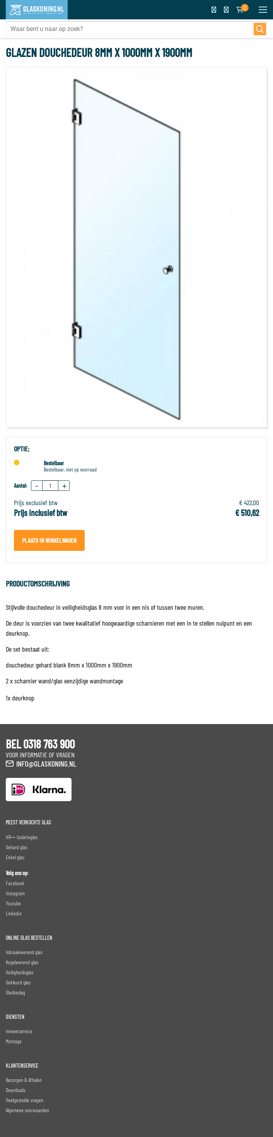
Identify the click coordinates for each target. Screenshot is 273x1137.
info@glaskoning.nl (46, 763)
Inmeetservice (19, 1031)
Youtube (13, 903)
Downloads (16, 1090)
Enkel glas (15, 857)
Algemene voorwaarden (27, 1110)
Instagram (15, 893)
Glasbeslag (15, 992)
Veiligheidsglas (19, 972)
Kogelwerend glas (22, 962)
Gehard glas (16, 847)
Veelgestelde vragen (24, 1100)
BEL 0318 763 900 (40, 744)
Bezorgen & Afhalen (24, 1080)
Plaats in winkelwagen (49, 540)
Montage (14, 1041)
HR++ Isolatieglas (22, 837)
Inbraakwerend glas (24, 952)
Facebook (15, 883)
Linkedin (14, 913)
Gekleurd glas (18, 982)
